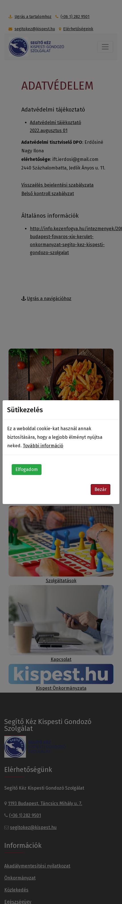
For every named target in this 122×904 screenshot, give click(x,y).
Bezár (100, 489)
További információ (43, 445)
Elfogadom (26, 469)
